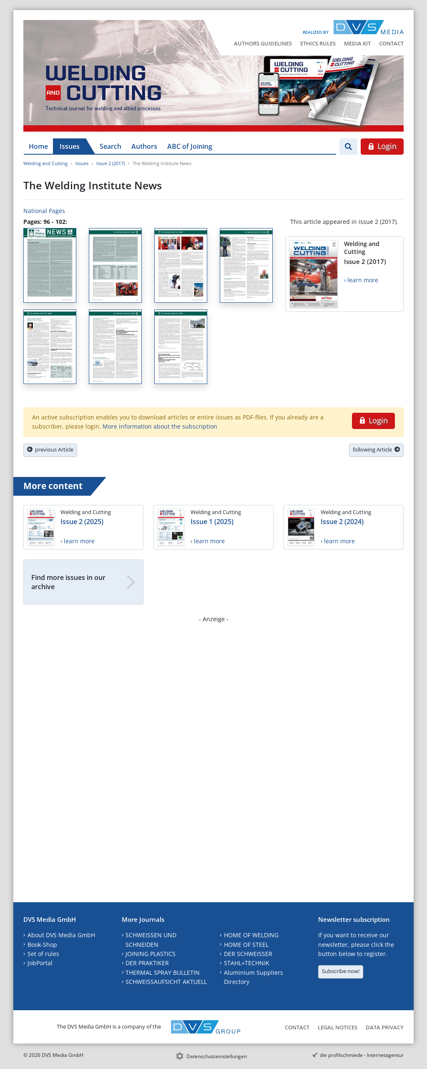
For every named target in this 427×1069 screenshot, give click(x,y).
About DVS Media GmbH (61, 935)
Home (38, 146)
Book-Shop (42, 945)
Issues (70, 146)
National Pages (44, 211)
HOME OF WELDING (251, 935)
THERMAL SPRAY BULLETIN (163, 972)
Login (382, 146)
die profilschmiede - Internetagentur (362, 1055)
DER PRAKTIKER (147, 963)
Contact (391, 43)
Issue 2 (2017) (110, 163)
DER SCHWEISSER (248, 954)
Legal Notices (337, 1027)
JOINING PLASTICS (151, 954)
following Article (376, 449)
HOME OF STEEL (246, 945)
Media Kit (357, 43)
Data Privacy (385, 1027)
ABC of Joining (189, 146)
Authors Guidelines (263, 43)
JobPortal (40, 963)
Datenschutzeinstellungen (216, 1056)
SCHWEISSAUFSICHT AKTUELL (166, 982)
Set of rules (43, 954)
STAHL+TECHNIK (246, 963)
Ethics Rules (318, 43)
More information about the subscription (160, 426)
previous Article (50, 449)
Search (110, 146)
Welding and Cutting (45, 163)
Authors (144, 146)
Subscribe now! (340, 971)
